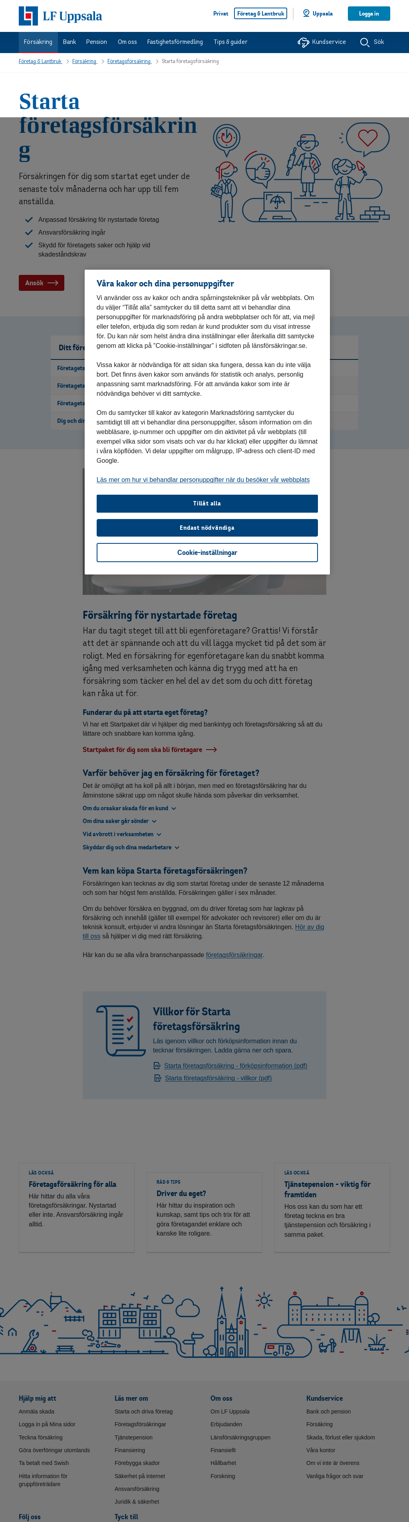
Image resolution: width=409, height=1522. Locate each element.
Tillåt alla (207, 386)
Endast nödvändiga (207, 410)
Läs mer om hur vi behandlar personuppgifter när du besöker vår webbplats (203, 362)
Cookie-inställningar (207, 435)
